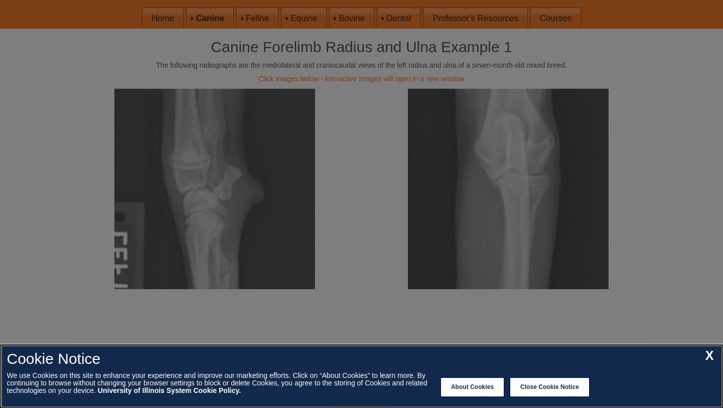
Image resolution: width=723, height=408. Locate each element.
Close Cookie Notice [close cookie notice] (549, 386)
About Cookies (472, 386)
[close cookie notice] (709, 355)
